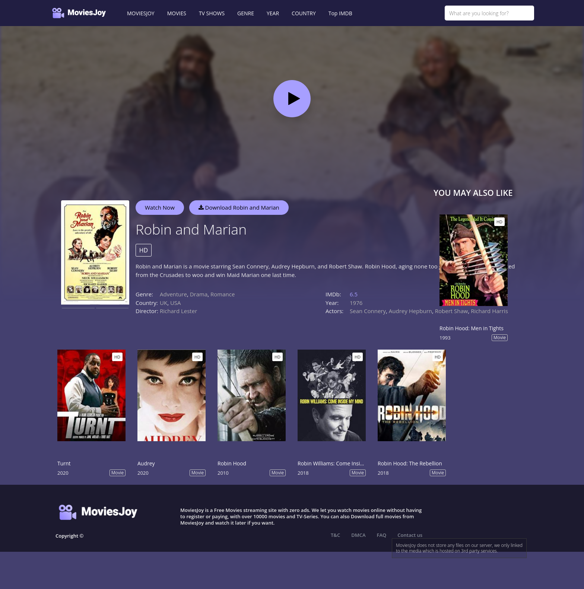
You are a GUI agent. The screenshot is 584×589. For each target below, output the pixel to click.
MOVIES (176, 13)
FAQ (382, 535)
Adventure (173, 294)
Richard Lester (178, 311)
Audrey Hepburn (410, 311)
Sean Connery (368, 311)
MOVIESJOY (141, 13)
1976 (356, 302)
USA (175, 302)
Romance (222, 294)
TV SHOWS (212, 13)
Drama (199, 294)
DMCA (358, 535)
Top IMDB (340, 13)
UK (163, 302)
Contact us (409, 535)
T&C (335, 535)
